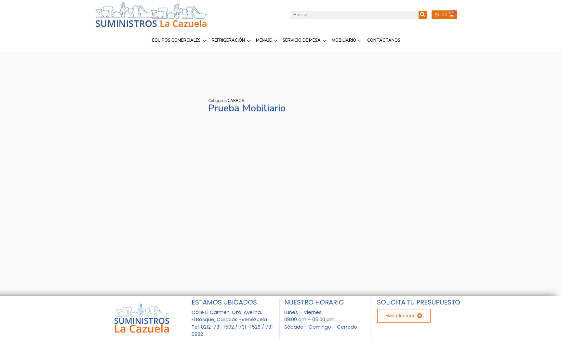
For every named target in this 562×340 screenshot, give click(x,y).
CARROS (236, 100)
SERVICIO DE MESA (305, 40)
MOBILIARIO (347, 40)
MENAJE (267, 40)
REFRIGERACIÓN (232, 40)
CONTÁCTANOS (383, 40)
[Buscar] (423, 15)
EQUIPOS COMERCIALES (180, 40)
